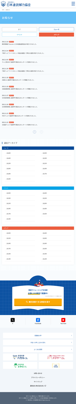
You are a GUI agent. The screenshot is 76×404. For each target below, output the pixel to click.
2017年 (44, 174)
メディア (56, 35)
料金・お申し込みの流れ (38, 342)
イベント (19, 35)
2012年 (44, 259)
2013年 (8, 259)
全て (19, 29)
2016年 (8, 179)
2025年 (44, 153)
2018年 (8, 174)
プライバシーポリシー (38, 377)
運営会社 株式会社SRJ (37, 386)
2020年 (8, 168)
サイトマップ (38, 382)
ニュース (56, 29)
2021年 (44, 163)
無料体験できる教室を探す (39, 302)
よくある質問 (38, 349)
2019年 (44, 168)
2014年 (8, 219)
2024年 (8, 158)
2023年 (44, 158)
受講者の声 (38, 335)
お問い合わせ (38, 373)
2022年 (8, 163)
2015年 (8, 254)
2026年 (8, 153)
